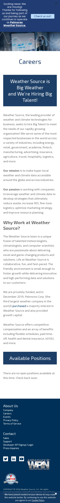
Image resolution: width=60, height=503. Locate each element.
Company (8, 410)
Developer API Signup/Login (18, 444)
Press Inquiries (11, 448)
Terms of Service (12, 423)
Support (7, 441)
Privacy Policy (10, 420)
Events (7, 416)
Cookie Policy (38, 500)
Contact (9, 433)
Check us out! (42, 16)
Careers (7, 413)
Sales (6, 438)
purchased (19, 306)
